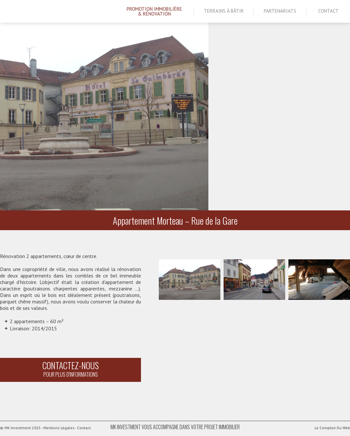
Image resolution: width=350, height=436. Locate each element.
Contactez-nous (70, 369)
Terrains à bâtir (224, 11)
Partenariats (280, 11)
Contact (328, 11)
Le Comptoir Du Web (329, 427)
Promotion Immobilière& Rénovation (154, 11)
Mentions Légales (59, 427)
